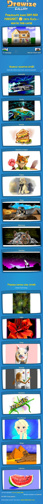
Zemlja (21, 99)
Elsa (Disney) (21, 418)
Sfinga (22, 200)
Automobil (21, 74)
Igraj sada (20, 492)
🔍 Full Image (7, 53)
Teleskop (21, 250)
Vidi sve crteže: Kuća (34, 52)
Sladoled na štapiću (21, 150)
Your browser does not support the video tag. (21, 37)
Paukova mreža (22, 292)
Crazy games (11, 496)
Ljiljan (21, 317)
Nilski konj (21, 225)
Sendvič (21, 124)
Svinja (21, 342)
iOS (2, 496)
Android (38, 494)
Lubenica (21, 468)
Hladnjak (21, 368)
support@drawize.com (27, 500)
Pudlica (21, 175)
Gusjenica (21, 393)
